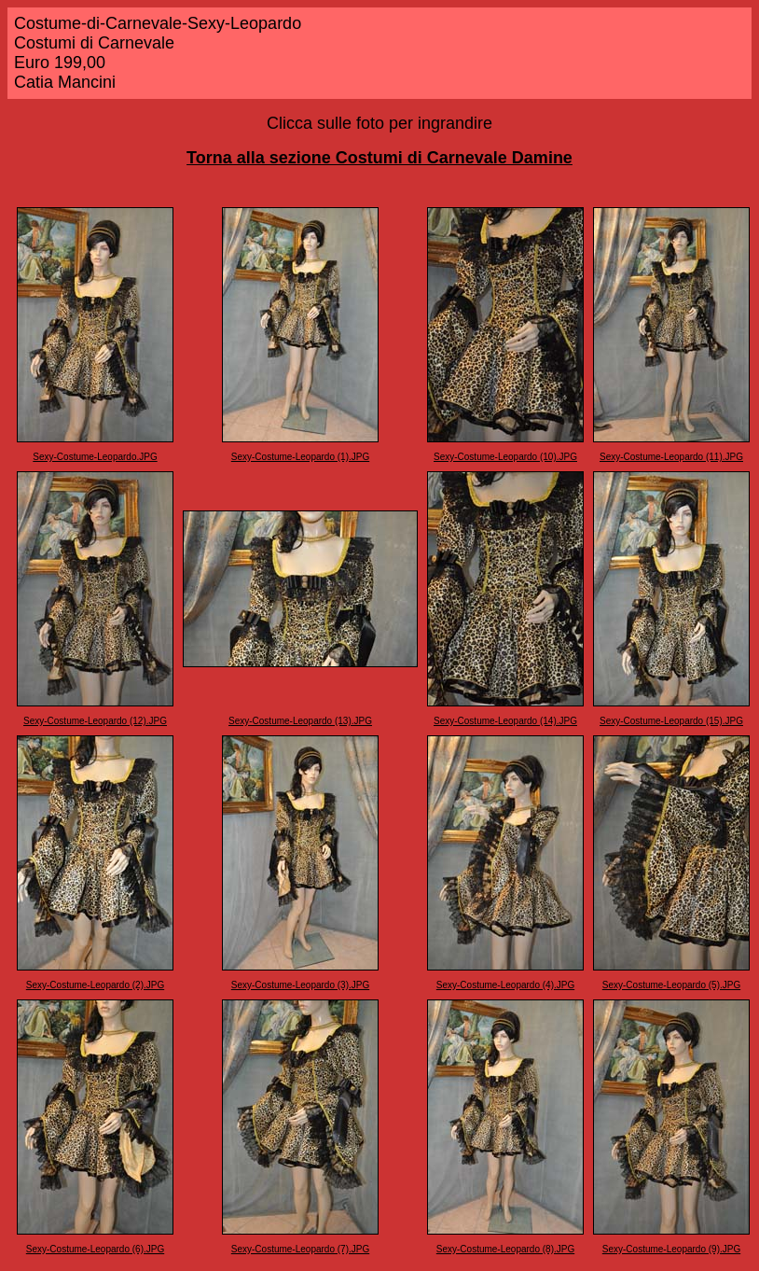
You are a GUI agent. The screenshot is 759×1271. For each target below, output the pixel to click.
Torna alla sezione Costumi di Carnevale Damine (379, 157)
